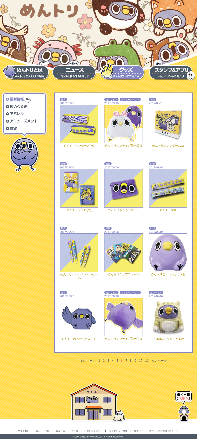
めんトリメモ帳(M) (79, 210)
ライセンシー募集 (118, 431)
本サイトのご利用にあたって (164, 431)
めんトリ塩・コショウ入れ (168, 274)
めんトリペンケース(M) (79, 145)
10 (140, 360)
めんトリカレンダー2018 (168, 145)
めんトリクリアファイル (123, 274)
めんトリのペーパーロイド (79, 338)
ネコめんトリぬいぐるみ (168, 338)
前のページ (88, 360)
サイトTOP (23, 431)
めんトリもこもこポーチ (123, 210)
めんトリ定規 (168, 210)
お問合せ (138, 431)
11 (147, 360)
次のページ (159, 360)
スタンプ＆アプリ (93, 431)
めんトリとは (42, 431)
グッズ (74, 431)
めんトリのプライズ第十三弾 (123, 338)
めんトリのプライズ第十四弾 (123, 145)
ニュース (60, 431)
